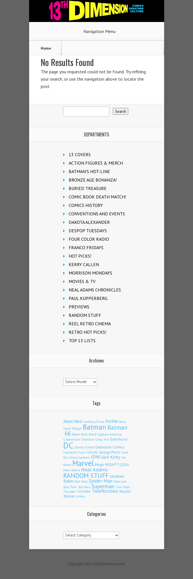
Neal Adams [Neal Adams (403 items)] (94, 469)
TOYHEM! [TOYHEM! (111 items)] (84, 491)
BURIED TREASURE (88, 188)
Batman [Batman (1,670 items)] (94, 427)
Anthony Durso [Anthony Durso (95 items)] (94, 422)
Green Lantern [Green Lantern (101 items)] (79, 457)
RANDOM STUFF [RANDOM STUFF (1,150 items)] (86, 475)
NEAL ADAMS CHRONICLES (95, 290)
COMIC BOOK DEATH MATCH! (97, 197)
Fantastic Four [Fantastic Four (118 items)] (74, 452)
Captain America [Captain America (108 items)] (109, 434)
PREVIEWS (79, 307)
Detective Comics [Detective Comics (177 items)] (110, 447)
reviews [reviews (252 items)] (117, 476)
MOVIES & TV (82, 281)
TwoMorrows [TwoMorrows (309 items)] (105, 491)
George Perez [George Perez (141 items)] (109, 452)
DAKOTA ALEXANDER (89, 222)
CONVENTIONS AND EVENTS (97, 213)
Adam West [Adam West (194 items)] (73, 421)
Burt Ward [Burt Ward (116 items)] (88, 434)
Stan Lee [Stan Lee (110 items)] (120, 481)
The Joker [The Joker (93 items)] (69, 492)
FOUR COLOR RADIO (89, 239)
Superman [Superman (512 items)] (103, 486)
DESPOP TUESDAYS (88, 230)
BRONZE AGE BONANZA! (93, 180)
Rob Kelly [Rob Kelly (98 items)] (81, 481)
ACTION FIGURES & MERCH (96, 163)
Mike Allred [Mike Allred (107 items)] (71, 470)
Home (46, 48)
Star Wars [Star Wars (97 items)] (84, 487)
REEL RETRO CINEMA (90, 323)
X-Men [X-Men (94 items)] (80, 496)
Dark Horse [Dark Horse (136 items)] (118, 439)
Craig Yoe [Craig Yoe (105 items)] (102, 439)
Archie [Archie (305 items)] (111, 421)
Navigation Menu (99, 31)
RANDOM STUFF (85, 315)
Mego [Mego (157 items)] (99, 464)
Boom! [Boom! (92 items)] (76, 434)
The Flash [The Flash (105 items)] (123, 487)
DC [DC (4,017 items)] (68, 445)
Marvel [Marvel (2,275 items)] (83, 463)
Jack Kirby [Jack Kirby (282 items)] (111, 457)
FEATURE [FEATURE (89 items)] (92, 452)
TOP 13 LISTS (82, 340)
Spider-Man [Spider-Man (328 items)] (100, 481)
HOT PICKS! (80, 256)
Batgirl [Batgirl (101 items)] (77, 428)
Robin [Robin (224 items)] (68, 481)
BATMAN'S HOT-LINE (89, 171)
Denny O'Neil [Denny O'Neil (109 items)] (84, 447)
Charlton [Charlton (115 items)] (87, 439)
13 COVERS (80, 154)
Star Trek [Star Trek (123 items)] (70, 487)
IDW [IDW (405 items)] (95, 457)
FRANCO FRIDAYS (86, 247)
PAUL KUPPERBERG (88, 298)
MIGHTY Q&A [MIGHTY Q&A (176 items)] (117, 464)
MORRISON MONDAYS (90, 273)
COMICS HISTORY (86, 205)
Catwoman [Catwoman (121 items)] (71, 439)
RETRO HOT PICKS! (87, 332)
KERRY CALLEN (84, 264)
